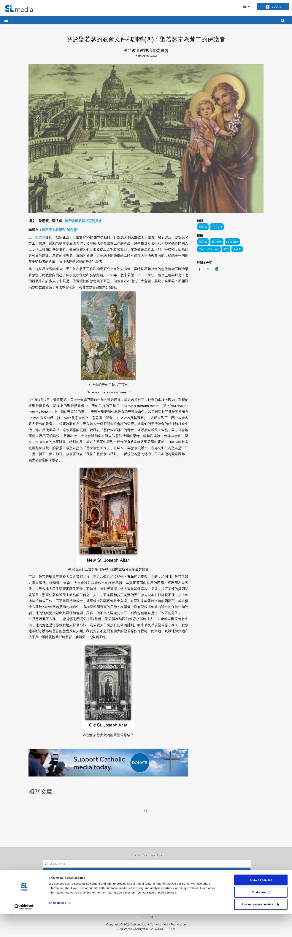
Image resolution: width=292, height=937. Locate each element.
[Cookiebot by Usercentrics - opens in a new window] (24, 930)
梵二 (226, 249)
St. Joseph (232, 241)
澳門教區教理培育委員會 (83, 220)
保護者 (237, 249)
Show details (57, 925)
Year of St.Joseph (209, 249)
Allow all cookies (261, 902)
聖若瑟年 (216, 241)
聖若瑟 (203, 226)
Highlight (216, 226)
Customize (261, 915)
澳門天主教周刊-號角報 (59, 229)
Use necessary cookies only (261, 927)
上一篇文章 (36, 237)
